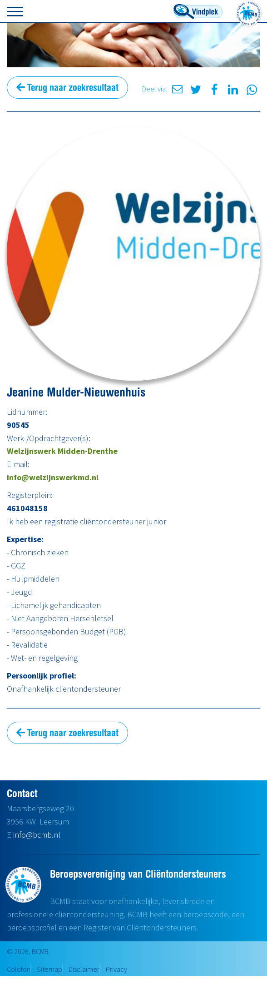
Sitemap (49, 969)
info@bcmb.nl (36, 834)
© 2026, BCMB (28, 951)
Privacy (116, 969)
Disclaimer (84, 969)
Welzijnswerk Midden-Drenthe (62, 451)
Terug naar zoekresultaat (67, 87)
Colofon (18, 969)
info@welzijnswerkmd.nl (53, 477)
